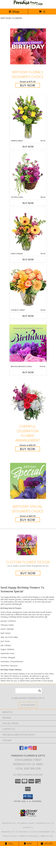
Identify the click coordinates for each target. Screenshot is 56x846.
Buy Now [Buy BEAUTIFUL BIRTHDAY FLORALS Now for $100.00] (28, 372)
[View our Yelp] (35, 749)
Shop (14, 11)
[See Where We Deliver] (28, 705)
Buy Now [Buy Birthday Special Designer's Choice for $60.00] (27, 520)
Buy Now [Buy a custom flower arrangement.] (28, 573)
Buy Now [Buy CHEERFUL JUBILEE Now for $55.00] (28, 146)
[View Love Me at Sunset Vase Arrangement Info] (28, 286)
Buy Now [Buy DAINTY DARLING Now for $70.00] (28, 259)
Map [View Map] (28, 843)
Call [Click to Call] (9, 843)
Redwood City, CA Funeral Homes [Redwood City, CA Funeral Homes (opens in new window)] (18, 823)
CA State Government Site (42, 832)
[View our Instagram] (30, 749)
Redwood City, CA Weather (14, 832)
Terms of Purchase (28, 836)
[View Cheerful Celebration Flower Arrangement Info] (28, 400)
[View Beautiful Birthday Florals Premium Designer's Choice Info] (28, 343)
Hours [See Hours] (47, 843)
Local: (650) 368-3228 (28, 768)
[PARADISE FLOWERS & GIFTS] (28, 5)
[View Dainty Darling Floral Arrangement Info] (28, 230)
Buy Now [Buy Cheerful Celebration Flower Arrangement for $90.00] (27, 449)
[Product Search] (28, 691)
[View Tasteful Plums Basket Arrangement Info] (28, 173)
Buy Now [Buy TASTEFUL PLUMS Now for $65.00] (28, 203)
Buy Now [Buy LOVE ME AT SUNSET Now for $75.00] (28, 315)
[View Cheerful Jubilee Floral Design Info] (28, 117)
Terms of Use (46, 836)
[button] (28, 796)
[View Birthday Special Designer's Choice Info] (28, 481)
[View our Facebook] (21, 749)
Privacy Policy (10, 836)
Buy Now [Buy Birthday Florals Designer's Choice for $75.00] (27, 85)
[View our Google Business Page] (26, 749)
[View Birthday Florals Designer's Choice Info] (28, 46)
